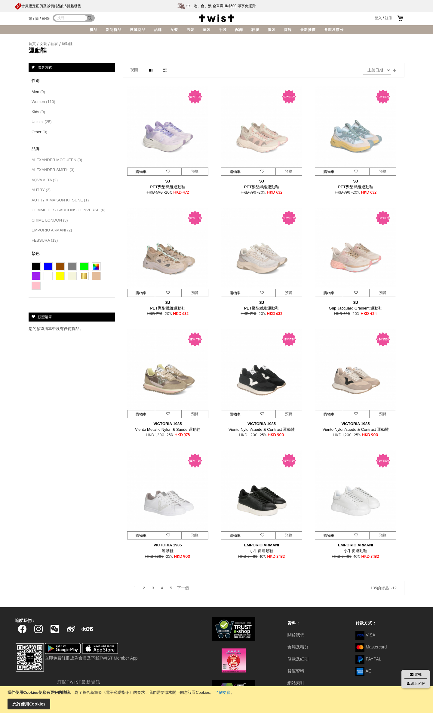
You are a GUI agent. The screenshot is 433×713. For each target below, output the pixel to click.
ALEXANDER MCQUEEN (58, 160)
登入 (378, 18)
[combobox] (70, 18)
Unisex (43, 121)
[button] (168, 171)
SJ (167, 181)
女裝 (44, 44)
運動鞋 (168, 550)
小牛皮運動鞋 (261, 550)
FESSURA (46, 240)
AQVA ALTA (46, 180)
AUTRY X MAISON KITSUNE (61, 200)
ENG (46, 19)
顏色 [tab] (35, 253)
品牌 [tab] (35, 149)
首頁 (33, 44)
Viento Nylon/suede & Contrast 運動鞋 (262, 429)
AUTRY (42, 190)
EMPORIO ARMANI (261, 545)
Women (44, 101)
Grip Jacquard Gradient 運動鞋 (355, 308)
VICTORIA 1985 (168, 423)
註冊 (388, 18)
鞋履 (55, 44)
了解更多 (223, 692)
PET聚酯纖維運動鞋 (167, 187)
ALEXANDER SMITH (54, 170)
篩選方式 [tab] (45, 67)
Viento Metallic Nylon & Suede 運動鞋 (167, 429)
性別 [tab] (35, 80)
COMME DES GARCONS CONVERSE (70, 210)
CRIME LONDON (51, 220)
